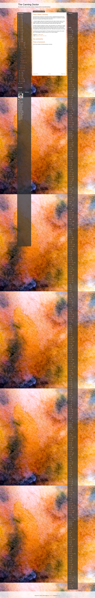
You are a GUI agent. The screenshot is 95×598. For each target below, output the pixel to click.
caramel (70, 120)
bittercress (70, 84)
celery (70, 133)
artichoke (70, 45)
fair (69, 219)
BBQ (69, 66)
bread (70, 102)
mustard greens (71, 366)
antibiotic (70, 34)
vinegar (70, 566)
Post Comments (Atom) (52, 77)
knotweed (70, 302)
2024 (20, 18)
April (21, 76)
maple (70, 336)
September (22, 47)
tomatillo (70, 546)
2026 (20, 15)
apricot (70, 41)
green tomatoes (71, 262)
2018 (20, 27)
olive (69, 379)
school (70, 485)
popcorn (70, 431)
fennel (70, 223)
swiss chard (71, 521)
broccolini (70, 108)
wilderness (70, 580)
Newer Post (35, 73)
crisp (69, 185)
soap (69, 496)
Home (49, 73)
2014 (20, 33)
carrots (70, 126)
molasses (70, 354)
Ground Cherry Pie (23, 62)
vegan (70, 562)
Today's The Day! (23, 56)
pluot (69, 426)
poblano (70, 427)
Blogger (58, 595)
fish (69, 232)
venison (70, 564)
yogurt (70, 585)
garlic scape (71, 246)
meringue (70, 345)
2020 (20, 24)
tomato (70, 548)
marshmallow (71, 341)
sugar (70, 514)
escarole (70, 217)
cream (70, 181)
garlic (69, 242)
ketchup (70, 293)
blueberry (70, 95)
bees (69, 77)
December (22, 42)
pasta (69, 391)
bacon (70, 52)
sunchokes (70, 517)
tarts (69, 530)
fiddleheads (71, 228)
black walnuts (71, 90)
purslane (70, 440)
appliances (70, 39)
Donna (20, 99)
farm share (44, 35)
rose (69, 460)
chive (69, 149)
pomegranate (71, 429)
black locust (71, 86)
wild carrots (71, 578)
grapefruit (70, 260)
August (21, 70)
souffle (70, 497)
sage (69, 469)
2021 (20, 22)
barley (70, 61)
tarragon (70, 528)
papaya (70, 386)
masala (70, 343)
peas (69, 404)
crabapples (70, 176)
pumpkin (70, 438)
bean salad (70, 70)
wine (69, 582)
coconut (70, 163)
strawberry (70, 512)
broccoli (70, 106)
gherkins (70, 248)
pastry (70, 393)
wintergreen (71, 584)
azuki (69, 50)
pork (69, 433)
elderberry (70, 212)
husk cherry (71, 275)
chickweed (70, 145)
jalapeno (70, 282)
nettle (69, 370)
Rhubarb (70, 454)
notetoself (70, 373)
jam (69, 284)
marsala (70, 339)
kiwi (69, 298)
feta (69, 226)
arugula (70, 47)
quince (70, 442)
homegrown (71, 269)
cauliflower (70, 129)
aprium (70, 43)
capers (70, 118)
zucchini (70, 587)
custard (70, 196)
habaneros (70, 264)
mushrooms (71, 363)
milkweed (70, 348)
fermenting (70, 224)
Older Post (63, 73)
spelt (69, 501)
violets (70, 567)
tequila (70, 537)
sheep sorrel (71, 492)
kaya (69, 291)
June (21, 73)
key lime (70, 294)
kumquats (70, 305)
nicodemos (51, 595)
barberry (70, 59)
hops (69, 273)
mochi (70, 352)
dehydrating (71, 199)
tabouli (70, 524)
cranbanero (71, 178)
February (22, 79)
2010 (20, 39)
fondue (70, 233)
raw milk (70, 449)
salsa (69, 474)
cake (69, 115)
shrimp (70, 494)
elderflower (70, 214)
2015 (20, 32)
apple (69, 36)
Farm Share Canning (22, 61)
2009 (20, 41)
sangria (70, 478)
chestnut (70, 140)
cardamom (70, 122)
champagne (71, 135)
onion (69, 381)
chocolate (70, 151)
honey (70, 271)
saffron (70, 467)
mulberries (70, 359)
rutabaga (70, 463)
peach (70, 399)
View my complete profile (19, 122)
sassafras (70, 479)
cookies (70, 169)
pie (69, 418)
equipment (70, 215)
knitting (70, 300)
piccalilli (70, 415)
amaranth (70, 32)
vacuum (70, 558)
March (21, 78)
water (69, 569)
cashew (70, 127)
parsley (70, 388)
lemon (70, 312)
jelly (69, 285)
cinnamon (70, 158)
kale (69, 289)
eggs (69, 210)
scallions (70, 483)
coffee (70, 165)
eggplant (70, 208)
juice (69, 287)
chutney (70, 154)
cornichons (70, 172)
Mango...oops (22, 67)
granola (70, 257)
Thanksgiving (71, 539)
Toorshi (21, 64)
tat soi (70, 532)
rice (69, 458)
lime (69, 325)
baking (70, 54)
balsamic (70, 56)
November (22, 44)
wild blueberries (71, 576)
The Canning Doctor (28, 4)
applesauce (38, 35)
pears (70, 402)
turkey (70, 555)
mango (70, 334)
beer (69, 75)
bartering (70, 63)
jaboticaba (70, 280)
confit (69, 167)
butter (70, 111)
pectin (70, 408)
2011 (20, 38)
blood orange (71, 93)
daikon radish (71, 197)
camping (70, 117)
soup (69, 499)
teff (69, 535)
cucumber (70, 187)
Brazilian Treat (22, 65)
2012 (20, 36)
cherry (70, 138)
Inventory (70, 278)
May (21, 75)
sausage (70, 481)
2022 (20, 21)
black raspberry (71, 88)
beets (41, 35)
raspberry (70, 447)
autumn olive (71, 48)
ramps (70, 445)
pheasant (70, 413)
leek (69, 311)
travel (69, 551)
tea (69, 533)
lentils (70, 320)
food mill (70, 235)
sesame (70, 487)
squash (70, 508)
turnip (70, 557)
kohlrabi (70, 303)
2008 (20, 83)
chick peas (70, 142)
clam (69, 160)
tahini (69, 526)
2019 (20, 25)
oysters (70, 384)
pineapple (70, 420)
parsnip (70, 390)
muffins (70, 357)
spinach (70, 503)
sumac (70, 515)
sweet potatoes (71, 519)
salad (69, 470)
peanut (70, 400)
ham (69, 266)
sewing (70, 488)
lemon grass (71, 316)
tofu (69, 544)
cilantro (70, 156)
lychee (70, 330)
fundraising (70, 239)
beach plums (71, 68)
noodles (70, 372)
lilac (69, 323)
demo (70, 201)
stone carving (71, 510)
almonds (70, 30)
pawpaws (70, 397)
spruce (70, 506)
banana (70, 57)
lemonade (70, 318)
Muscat (70, 361)
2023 (20, 19)
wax (69, 573)
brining (70, 104)
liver (69, 327)
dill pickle (70, 205)
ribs (69, 456)
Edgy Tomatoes (23, 68)
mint (69, 350)
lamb (69, 307)
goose (70, 253)
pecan (70, 406)
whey (69, 575)
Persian (70, 411)
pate (69, 395)
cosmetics (70, 174)
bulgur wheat (71, 109)
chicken (70, 144)
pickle (70, 417)
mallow (70, 332)
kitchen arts (71, 296)
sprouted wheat (71, 505)
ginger (70, 251)
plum (69, 424)
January (21, 81)
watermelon (71, 571)
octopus (70, 377)
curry (69, 194)
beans (70, 72)
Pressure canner (71, 436)
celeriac (70, 131)
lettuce (70, 321)
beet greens (71, 79)
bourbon (70, 99)
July (21, 72)
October (21, 45)
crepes (70, 183)
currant (70, 192)
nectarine (70, 368)
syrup (69, 523)
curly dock (70, 190)
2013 (20, 35)
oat (69, 375)
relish (69, 451)
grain (69, 255)
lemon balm (71, 314)
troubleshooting (71, 553)
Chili (69, 147)
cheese (70, 136)
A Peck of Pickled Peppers (23, 49)
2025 (20, 16)
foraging (70, 237)
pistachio (70, 422)
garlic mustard (71, 244)
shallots (70, 490)
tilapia (70, 542)
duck (69, 206)
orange (70, 382)
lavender (70, 309)
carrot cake (70, 124)
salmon (70, 472)
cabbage (70, 113)
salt (69, 476)
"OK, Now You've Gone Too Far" (23, 52)
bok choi (70, 97)
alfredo (70, 29)
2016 (20, 30)
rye (69, 465)
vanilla (70, 560)
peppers (70, 409)
